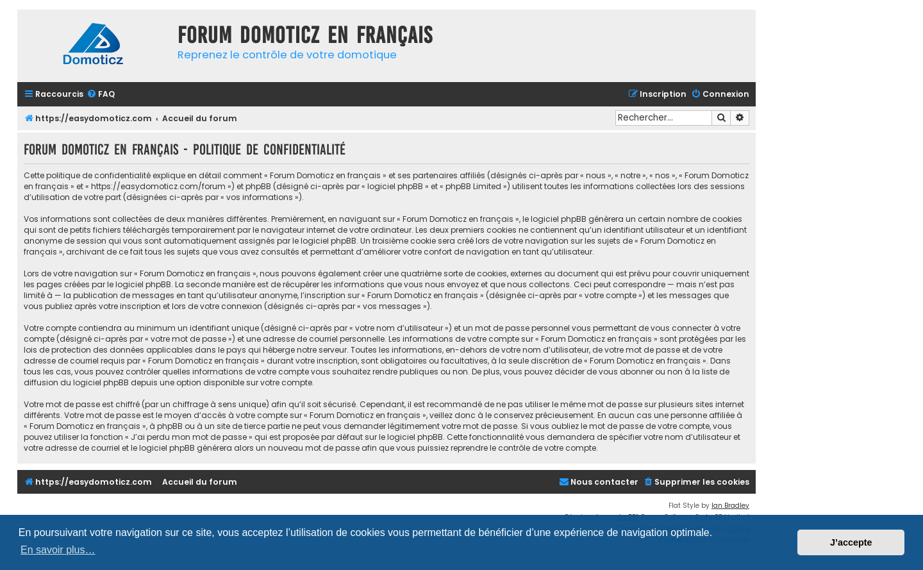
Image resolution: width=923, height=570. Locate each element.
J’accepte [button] (851, 542)
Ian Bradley (730, 505)
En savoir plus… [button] (58, 549)
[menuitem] (101, 94)
